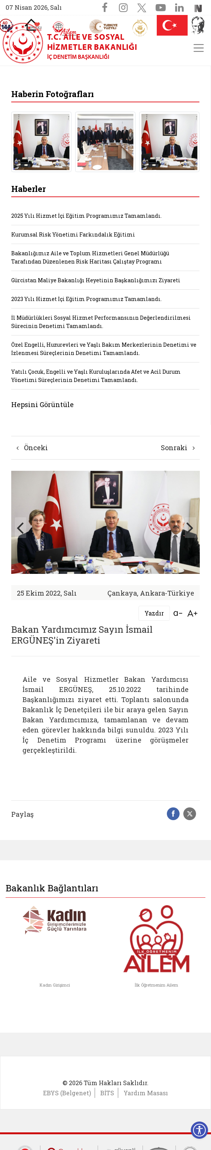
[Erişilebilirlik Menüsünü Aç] (199, 1130)
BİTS (107, 1093)
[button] (190, 527)
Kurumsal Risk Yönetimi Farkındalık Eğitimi (73, 234)
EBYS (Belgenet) (67, 1093)
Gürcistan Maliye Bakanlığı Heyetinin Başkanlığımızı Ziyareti (95, 280)
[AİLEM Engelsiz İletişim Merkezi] (65, 29)
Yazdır (154, 613)
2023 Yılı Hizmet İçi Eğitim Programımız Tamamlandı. (86, 298)
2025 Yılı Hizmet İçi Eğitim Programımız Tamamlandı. (86, 215)
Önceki (32, 447)
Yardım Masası (145, 1093)
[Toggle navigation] (198, 48)
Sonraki (178, 447)
